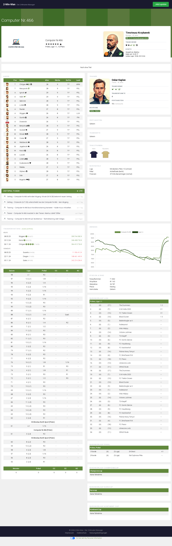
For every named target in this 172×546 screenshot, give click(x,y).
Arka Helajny (123, 328)
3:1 (161, 313)
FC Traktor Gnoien (125, 313)
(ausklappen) (27, 229)
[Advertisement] (131, 202)
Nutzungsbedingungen (98, 533)
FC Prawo (122, 359)
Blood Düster (124, 317)
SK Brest (132, 452)
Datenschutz (81, 533)
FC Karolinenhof (125, 348)
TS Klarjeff (123, 336)
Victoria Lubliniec (125, 332)
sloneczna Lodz (125, 363)
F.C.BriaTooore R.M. (126, 355)
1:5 (161, 317)
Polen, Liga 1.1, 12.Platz (55, 47)
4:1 (162, 452)
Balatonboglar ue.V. (126, 321)
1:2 (161, 305)
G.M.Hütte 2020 (125, 309)
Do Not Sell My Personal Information (86, 538)
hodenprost (123, 324)
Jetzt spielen (160, 4)
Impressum (69, 533)
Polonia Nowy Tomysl (126, 351)
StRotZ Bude (123, 367)
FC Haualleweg (124, 344)
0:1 (161, 309)
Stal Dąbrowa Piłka (135, 455)
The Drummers (124, 305)
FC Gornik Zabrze (125, 340)
